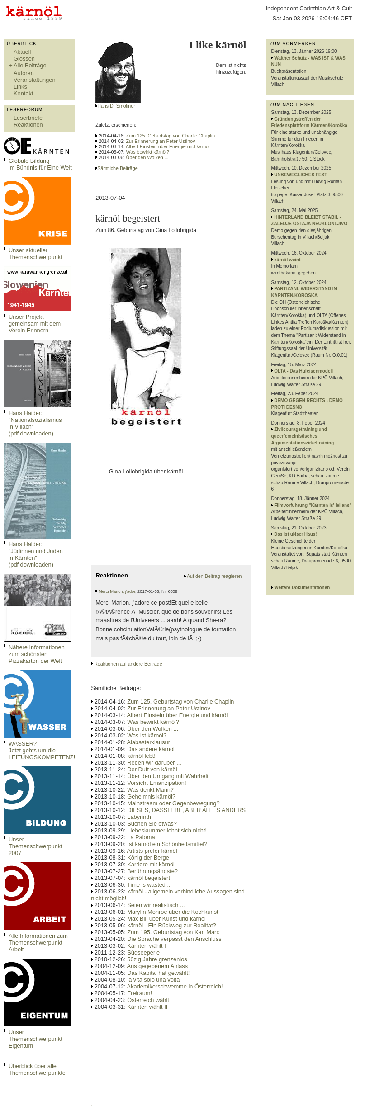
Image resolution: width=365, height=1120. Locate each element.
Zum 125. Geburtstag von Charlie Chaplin (170, 135)
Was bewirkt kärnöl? (148, 152)
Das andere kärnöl (151, 749)
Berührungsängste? (152, 871)
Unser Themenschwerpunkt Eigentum (35, 1039)
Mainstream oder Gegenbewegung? (173, 803)
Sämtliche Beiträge (117, 168)
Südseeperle (143, 952)
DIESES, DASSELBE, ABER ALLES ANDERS (186, 810)
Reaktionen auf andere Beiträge (128, 663)
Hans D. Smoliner (116, 106)
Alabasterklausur (148, 742)
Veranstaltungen (35, 79)
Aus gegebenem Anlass (157, 966)
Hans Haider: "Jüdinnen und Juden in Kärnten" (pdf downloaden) (36, 554)
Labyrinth (139, 816)
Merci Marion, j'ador (117, 591)
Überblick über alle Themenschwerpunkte (37, 1069)
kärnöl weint (287, 259)
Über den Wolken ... (147, 157)
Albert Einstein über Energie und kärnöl (167, 146)
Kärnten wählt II (147, 1006)
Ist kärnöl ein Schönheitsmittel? (167, 844)
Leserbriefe (28, 117)
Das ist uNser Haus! (295, 534)
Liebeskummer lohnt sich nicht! (167, 830)
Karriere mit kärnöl (151, 864)
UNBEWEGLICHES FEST (300, 174)
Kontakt (23, 93)
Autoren (24, 73)
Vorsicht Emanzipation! (156, 783)
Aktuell (22, 51)
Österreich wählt (148, 1000)
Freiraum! (139, 993)
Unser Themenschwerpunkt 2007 (35, 846)
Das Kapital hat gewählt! (158, 972)
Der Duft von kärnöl (152, 769)
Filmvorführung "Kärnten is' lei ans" (312, 505)
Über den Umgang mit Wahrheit (167, 776)
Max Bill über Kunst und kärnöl (166, 918)
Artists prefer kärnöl (152, 850)
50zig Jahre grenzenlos (157, 959)
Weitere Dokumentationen (302, 587)
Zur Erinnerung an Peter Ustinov (160, 141)
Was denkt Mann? (150, 789)
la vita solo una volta (153, 979)
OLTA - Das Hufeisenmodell (303, 371)
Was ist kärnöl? (146, 735)
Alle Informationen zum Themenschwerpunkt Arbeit (38, 942)
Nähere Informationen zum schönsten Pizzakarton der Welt (37, 654)
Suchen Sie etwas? (152, 823)
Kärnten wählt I (146, 945)
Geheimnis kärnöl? (151, 796)
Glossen (24, 58)
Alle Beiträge (30, 65)
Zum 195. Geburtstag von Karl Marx (173, 932)
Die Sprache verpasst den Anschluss (174, 939)
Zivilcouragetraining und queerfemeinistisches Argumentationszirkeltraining (302, 436)
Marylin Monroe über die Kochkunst (172, 911)
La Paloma (141, 837)
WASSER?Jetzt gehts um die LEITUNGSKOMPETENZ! (42, 750)
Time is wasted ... (149, 884)
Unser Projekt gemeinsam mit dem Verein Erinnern (35, 323)
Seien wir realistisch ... (156, 905)
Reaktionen (28, 124)
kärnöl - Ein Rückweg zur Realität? (171, 925)
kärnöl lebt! (141, 755)
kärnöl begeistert (148, 877)
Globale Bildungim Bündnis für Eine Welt (40, 164)
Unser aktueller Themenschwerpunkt (35, 253)
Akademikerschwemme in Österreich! (175, 986)
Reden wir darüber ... (154, 762)
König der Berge (148, 857)
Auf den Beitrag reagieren (214, 576)
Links (20, 86)
